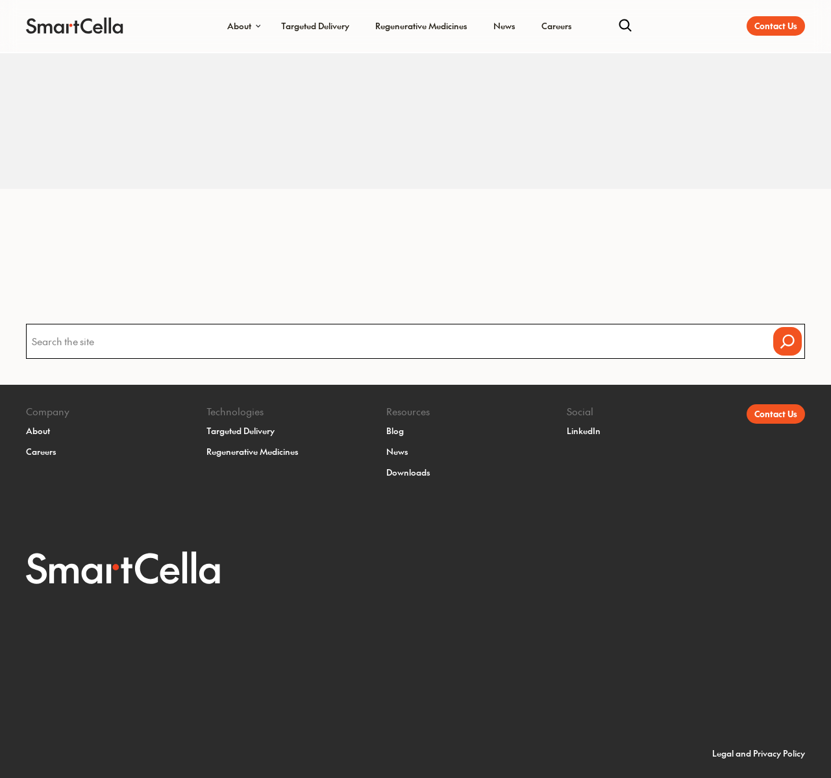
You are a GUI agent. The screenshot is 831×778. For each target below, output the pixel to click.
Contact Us (775, 25)
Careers (556, 25)
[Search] (625, 26)
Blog (395, 430)
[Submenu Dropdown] (258, 26)
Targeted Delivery (315, 25)
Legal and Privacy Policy (758, 753)
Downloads (408, 472)
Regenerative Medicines (421, 25)
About (239, 25)
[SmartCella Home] (66, 26)
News (504, 25)
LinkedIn (584, 430)
